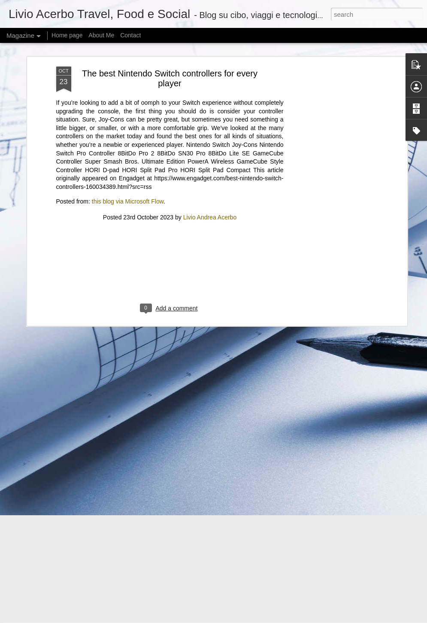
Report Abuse (299, 618)
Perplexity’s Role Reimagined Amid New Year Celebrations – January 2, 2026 (153, 560)
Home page (66, 35)
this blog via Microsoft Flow (128, 112)
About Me (101, 35)
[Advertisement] (169, 183)
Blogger (274, 618)
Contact (130, 35)
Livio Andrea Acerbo (210, 128)
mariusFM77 (224, 618)
